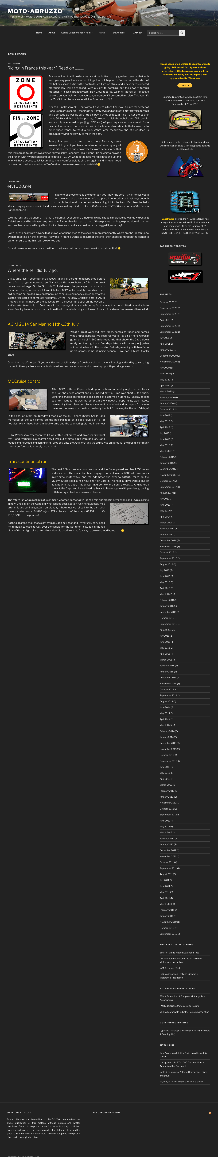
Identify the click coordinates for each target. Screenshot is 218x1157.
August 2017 (166, 480)
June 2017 (165, 492)
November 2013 (168, 737)
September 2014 (168, 683)
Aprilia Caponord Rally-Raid (77, 20)
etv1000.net (19, 174)
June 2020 (165, 361)
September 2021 (168, 319)
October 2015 (167, 606)
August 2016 (166, 552)
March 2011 (166, 892)
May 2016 (165, 570)
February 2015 (167, 653)
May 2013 (165, 760)
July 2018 (164, 421)
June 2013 (165, 755)
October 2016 (167, 540)
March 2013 (166, 772)
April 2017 (165, 504)
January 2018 (167, 451)
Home (39, 20)
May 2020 (165, 367)
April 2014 (165, 707)
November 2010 (168, 910)
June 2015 (165, 629)
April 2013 (165, 767)
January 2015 (167, 659)
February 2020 (167, 385)
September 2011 (168, 856)
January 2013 (167, 784)
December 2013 (168, 731)
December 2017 (168, 457)
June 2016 (165, 564)
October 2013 (167, 743)
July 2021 (164, 326)
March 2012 (166, 820)
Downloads (120, 20)
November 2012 (168, 790)
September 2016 (168, 546)
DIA (162, 946)
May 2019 (165, 409)
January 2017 (166, 522)
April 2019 (165, 415)
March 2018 (166, 439)
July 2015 (164, 623)
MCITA (163, 1000)
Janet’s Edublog (111, 350)
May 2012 (165, 814)
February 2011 (167, 898)
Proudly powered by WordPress (23, 1144)
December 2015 (168, 600)
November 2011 (168, 844)
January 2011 (166, 904)
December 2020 (168, 343)
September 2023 (168, 302)
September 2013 (168, 749)
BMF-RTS (165, 940)
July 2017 (164, 486)
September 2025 (168, 296)
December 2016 (168, 528)
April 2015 (165, 641)
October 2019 (167, 397)
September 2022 (168, 314)
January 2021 (166, 337)
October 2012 (167, 796)
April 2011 (165, 886)
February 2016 (167, 588)
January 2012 (166, 832)
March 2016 (166, 582)
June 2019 (165, 403)
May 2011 (165, 880)
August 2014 (166, 689)
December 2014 (168, 665)
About (51, 20)
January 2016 (167, 594)
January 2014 (167, 725)
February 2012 (167, 826)
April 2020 (165, 373)
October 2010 (167, 916)
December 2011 (168, 838)
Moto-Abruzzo (35, 11)
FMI (162, 994)
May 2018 (165, 433)
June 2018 (165, 427)
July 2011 (164, 868)
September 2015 (168, 612)
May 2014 (165, 701)
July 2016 (164, 558)
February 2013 (167, 778)
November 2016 (168, 534)
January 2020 (167, 391)
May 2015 (165, 635)
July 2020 (165, 355)
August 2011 (166, 862)
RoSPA (163, 962)
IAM (162, 956)
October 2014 (167, 677)
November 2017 (168, 463)
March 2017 (166, 510)
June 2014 (165, 695)
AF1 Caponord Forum (106, 1101)
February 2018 (167, 445)
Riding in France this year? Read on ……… (45, 56)
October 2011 (167, 850)
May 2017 (165, 498)
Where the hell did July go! (32, 258)
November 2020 (168, 349)
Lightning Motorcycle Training (175, 1018)
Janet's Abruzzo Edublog (172, 1041)
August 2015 (166, 618)
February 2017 (167, 516)
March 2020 (166, 379)
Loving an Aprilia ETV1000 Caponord (179, 1050)
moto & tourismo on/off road (174, 1060)
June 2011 (165, 874)
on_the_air (165, 1069)
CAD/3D (139, 20)
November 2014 (168, 671)
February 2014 (167, 719)
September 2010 (168, 921)
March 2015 (166, 647)
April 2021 (165, 331)
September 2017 (168, 475)
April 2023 (165, 308)
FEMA (163, 984)
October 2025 (167, 290)
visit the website (119, 106)
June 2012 (165, 808)
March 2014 (166, 713)
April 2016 (165, 576)
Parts (103, 20)
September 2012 (168, 802)
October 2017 (167, 468)
